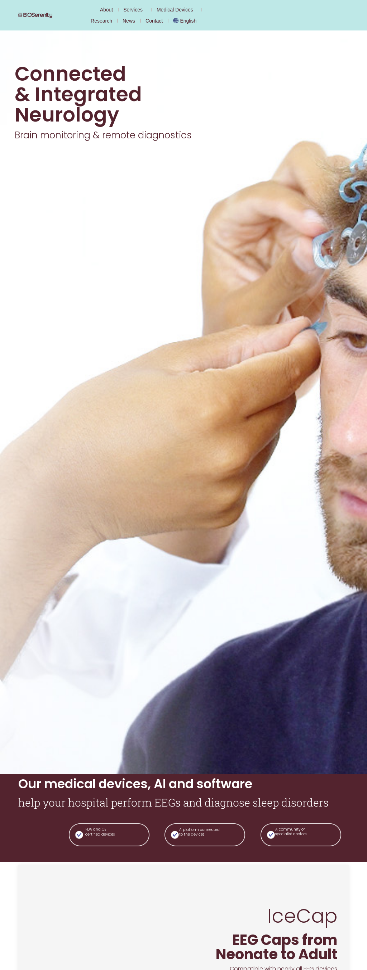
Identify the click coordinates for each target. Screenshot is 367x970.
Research (101, 21)
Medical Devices (177, 9)
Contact (154, 21)
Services (134, 9)
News (129, 21)
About (106, 10)
